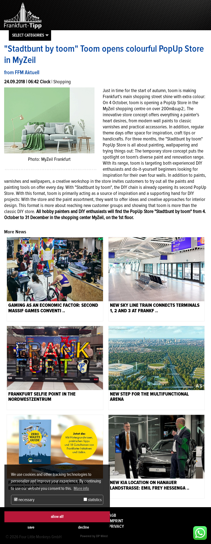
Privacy (116, 526)
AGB (112, 515)
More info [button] (81, 488)
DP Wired (102, 536)
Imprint (116, 521)
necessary (24, 499)
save (30, 527)
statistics (93, 499)
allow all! (57, 516)
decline (83, 527)
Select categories (28, 35)
